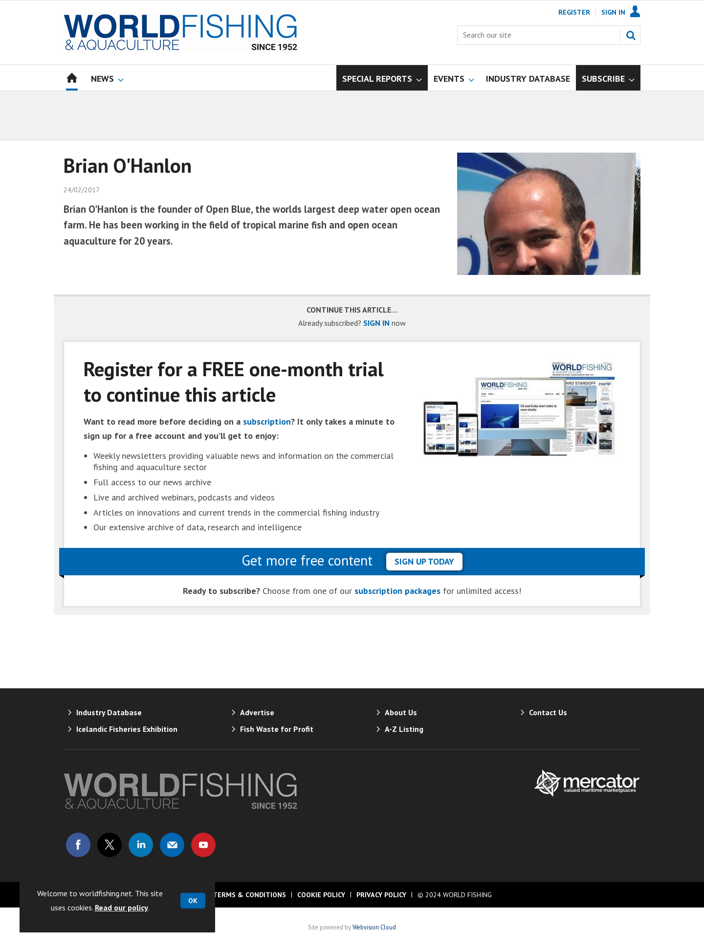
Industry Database (109, 712)
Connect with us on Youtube (203, 845)
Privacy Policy (381, 894)
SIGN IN (376, 323)
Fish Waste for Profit (276, 729)
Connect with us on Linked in (141, 845)
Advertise (257, 712)
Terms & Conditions (249, 894)
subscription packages (397, 590)
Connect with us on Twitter (109, 845)
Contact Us (548, 712)
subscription (267, 421)
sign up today (424, 561)
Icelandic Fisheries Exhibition (126, 729)
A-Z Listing (404, 729)
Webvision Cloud (374, 927)
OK (193, 900)
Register (574, 12)
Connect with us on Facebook (78, 845)
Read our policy (121, 907)
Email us (172, 845)
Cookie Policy (321, 894)
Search (630, 35)
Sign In (613, 12)
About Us (401, 712)
